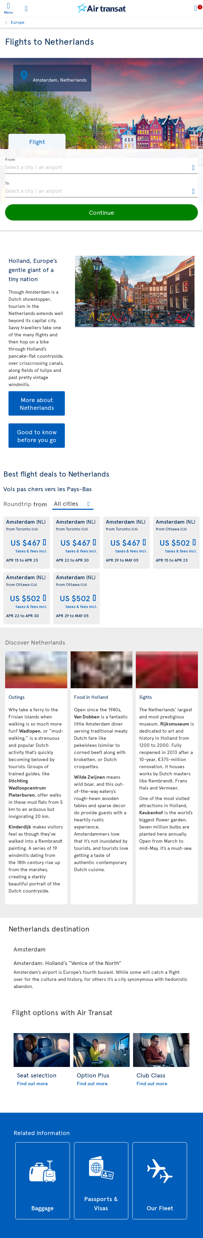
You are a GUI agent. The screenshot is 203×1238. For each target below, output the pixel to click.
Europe (17, 22)
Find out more (32, 1083)
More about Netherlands (37, 403)
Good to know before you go (37, 435)
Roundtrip (17, 503)
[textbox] (101, 166)
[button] (37, 141)
